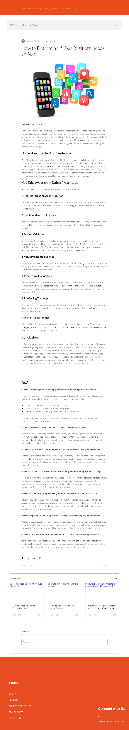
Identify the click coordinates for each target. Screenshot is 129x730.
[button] (116, 25)
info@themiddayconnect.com (111, 721)
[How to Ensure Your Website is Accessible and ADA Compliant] (102, 592)
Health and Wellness (31, 25)
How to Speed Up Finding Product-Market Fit (24, 606)
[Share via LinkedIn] (34, 558)
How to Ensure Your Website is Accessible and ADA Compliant (102, 606)
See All (117, 578)
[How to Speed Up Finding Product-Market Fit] (27, 592)
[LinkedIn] (99, 716)
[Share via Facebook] (22, 558)
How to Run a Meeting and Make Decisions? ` (62, 606)
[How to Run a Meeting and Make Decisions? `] (64, 592)
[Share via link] (40, 558)
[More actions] (106, 41)
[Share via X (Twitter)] (28, 558)
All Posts (13, 25)
